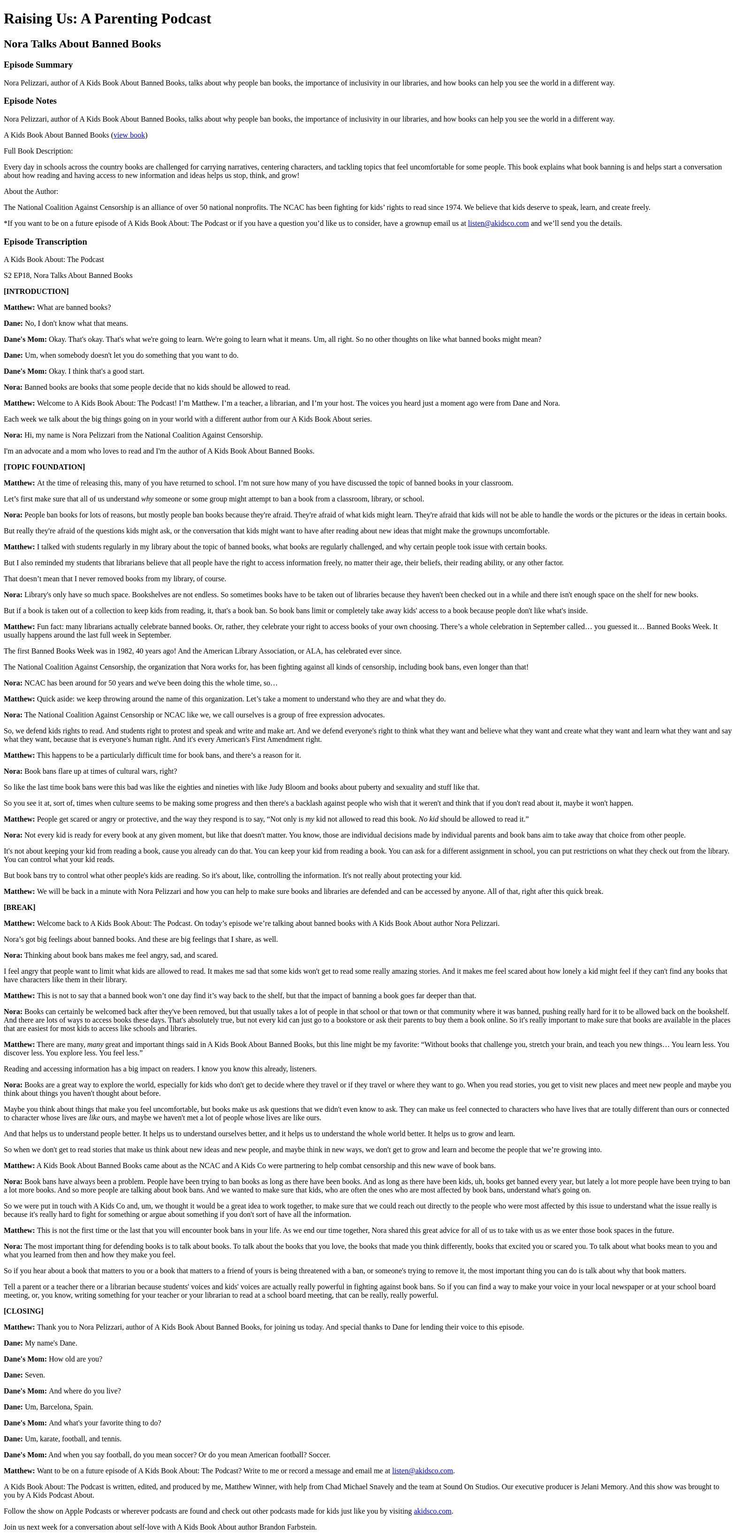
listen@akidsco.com (498, 223)
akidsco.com (433, 1511)
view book (129, 135)
